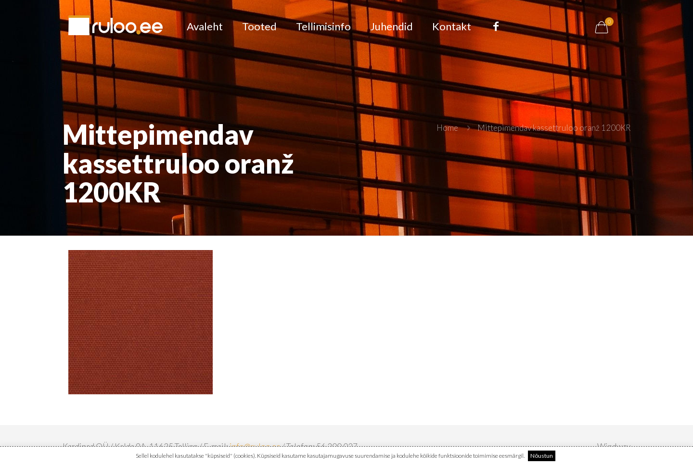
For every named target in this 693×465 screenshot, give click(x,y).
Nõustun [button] (541, 455)
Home (447, 128)
